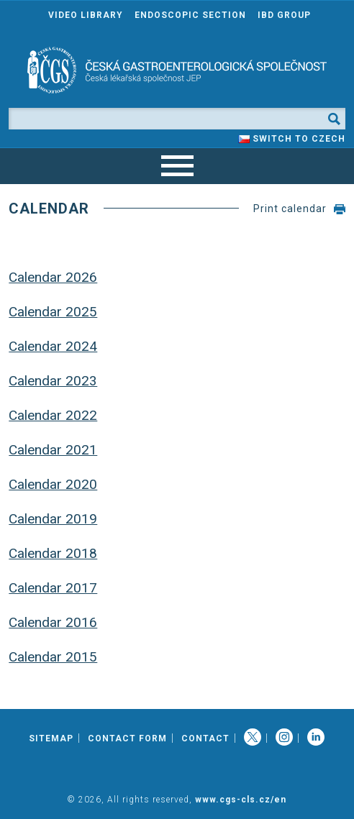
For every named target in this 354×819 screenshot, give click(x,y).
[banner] (177, 70)
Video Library (85, 15)
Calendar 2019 (53, 519)
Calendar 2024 (53, 346)
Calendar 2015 (53, 657)
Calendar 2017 (53, 588)
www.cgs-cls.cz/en (240, 800)
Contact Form (127, 738)
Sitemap (51, 738)
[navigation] (177, 166)
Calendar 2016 (53, 622)
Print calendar (290, 208)
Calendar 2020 (53, 484)
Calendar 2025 (53, 311)
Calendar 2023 (53, 380)
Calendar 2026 (53, 277)
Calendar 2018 (53, 553)
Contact (205, 738)
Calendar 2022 (53, 415)
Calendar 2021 (53, 449)
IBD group (284, 15)
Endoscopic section (190, 15)
